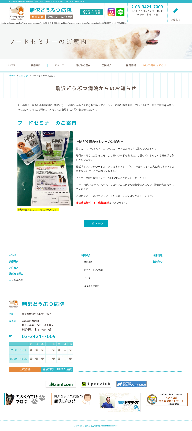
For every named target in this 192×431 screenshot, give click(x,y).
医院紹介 (86, 255)
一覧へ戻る (96, 223)
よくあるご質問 (91, 286)
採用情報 (131, 65)
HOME (12, 65)
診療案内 (175, 14)
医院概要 (88, 261)
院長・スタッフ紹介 (93, 269)
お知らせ (23, 75)
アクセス (59, 65)
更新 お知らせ (154, 65)
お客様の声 (17, 280)
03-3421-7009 (39, 336)
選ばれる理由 (16, 273)
